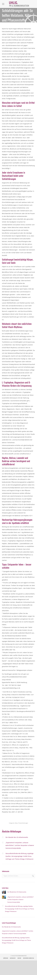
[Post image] (3, 837)
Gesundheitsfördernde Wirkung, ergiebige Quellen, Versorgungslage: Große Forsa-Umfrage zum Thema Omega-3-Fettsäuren (19, 856)
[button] (3, 971)
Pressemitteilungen (23, 823)
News (16, 823)
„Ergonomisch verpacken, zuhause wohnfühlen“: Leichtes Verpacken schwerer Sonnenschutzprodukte (20, 845)
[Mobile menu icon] (3, 4)
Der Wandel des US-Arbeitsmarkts (17, 837)
